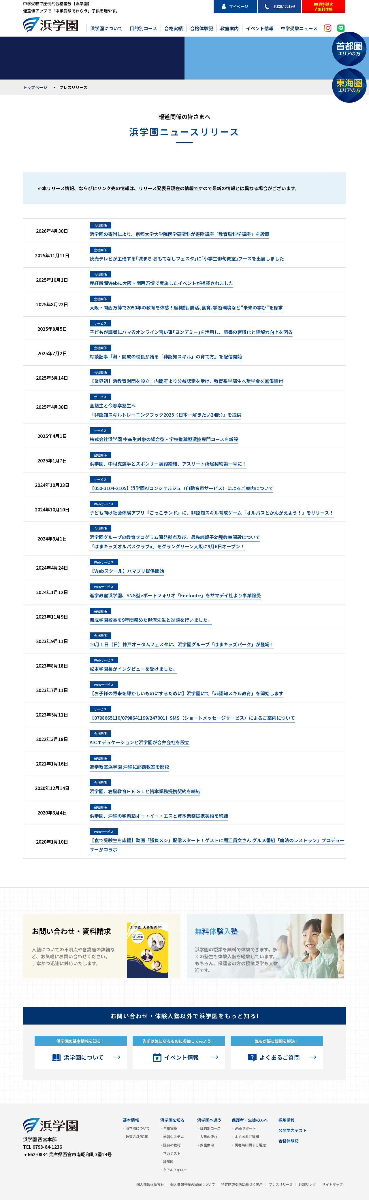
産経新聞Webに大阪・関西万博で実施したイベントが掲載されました (161, 282)
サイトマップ (332, 1184)
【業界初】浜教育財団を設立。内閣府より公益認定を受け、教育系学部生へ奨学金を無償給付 (186, 380)
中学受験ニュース (299, 28)
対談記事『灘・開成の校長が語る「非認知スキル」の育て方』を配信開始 (166, 356)
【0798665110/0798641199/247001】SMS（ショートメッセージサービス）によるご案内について (192, 717)
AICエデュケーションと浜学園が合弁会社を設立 (139, 742)
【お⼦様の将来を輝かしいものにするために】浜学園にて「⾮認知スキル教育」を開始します (186, 693)
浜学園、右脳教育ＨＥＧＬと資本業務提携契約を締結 (145, 791)
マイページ (238, 6)
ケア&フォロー (175, 1169)
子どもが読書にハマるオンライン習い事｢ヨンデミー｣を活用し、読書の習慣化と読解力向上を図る (191, 331)
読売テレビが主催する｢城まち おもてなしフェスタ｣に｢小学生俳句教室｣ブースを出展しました (187, 258)
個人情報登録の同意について (192, 1184)
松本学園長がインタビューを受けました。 (133, 668)
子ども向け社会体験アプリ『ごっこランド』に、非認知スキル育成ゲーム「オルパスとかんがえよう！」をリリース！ (212, 512)
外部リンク (307, 1184)
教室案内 (229, 28)
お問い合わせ (284, 6)
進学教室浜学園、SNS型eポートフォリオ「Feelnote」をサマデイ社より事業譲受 (175, 595)
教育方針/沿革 (137, 1136)
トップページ (35, 87)
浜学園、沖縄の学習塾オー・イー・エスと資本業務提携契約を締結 (159, 815)
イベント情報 (260, 28)
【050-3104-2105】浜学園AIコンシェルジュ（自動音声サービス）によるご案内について (181, 488)
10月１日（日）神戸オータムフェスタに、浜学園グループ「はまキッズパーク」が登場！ (182, 644)
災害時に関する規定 (250, 1144)
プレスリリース (281, 1184)
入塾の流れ (208, 1136)
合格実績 (173, 28)
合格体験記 (201, 28)
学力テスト (171, 1153)
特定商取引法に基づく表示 (242, 1184)
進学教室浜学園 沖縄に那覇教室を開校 (129, 766)
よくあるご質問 (279, 1057)
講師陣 (168, 1161)
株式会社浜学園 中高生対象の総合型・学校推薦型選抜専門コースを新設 (164, 439)
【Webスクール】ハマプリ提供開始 (127, 570)
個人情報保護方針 (150, 1184)
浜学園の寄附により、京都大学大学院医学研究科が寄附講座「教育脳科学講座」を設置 (179, 233)
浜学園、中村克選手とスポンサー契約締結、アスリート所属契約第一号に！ (168, 463)
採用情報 (286, 1120)
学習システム (173, 1136)
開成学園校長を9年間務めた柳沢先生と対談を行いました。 (151, 619)
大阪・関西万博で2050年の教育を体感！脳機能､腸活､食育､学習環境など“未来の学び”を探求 (186, 307)
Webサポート (245, 1128)
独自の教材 (171, 1144)
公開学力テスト (292, 1130)
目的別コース (143, 28)
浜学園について (106, 28)
